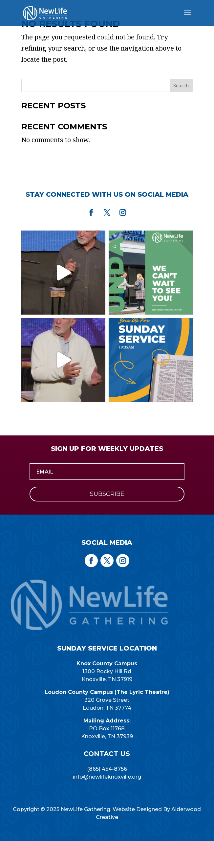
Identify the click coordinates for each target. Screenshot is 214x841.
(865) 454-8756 (107, 769)
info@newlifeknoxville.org (107, 777)
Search (181, 85)
